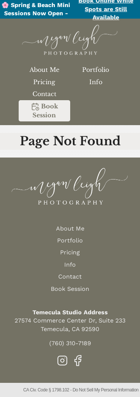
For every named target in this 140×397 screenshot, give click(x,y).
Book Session (44, 110)
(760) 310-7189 (70, 343)
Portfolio (95, 69)
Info (95, 82)
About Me (44, 69)
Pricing (44, 82)
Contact (44, 94)
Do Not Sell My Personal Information (105, 390)
